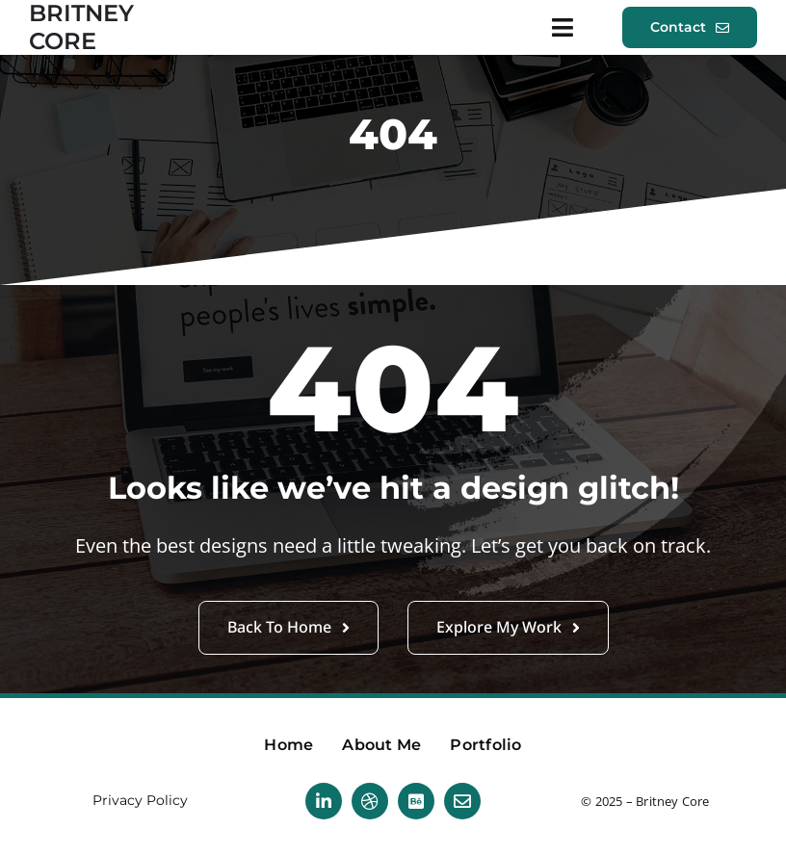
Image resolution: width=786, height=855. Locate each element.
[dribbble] (370, 801)
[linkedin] (323, 801)
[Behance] (416, 801)
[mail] (462, 801)
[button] (689, 27)
